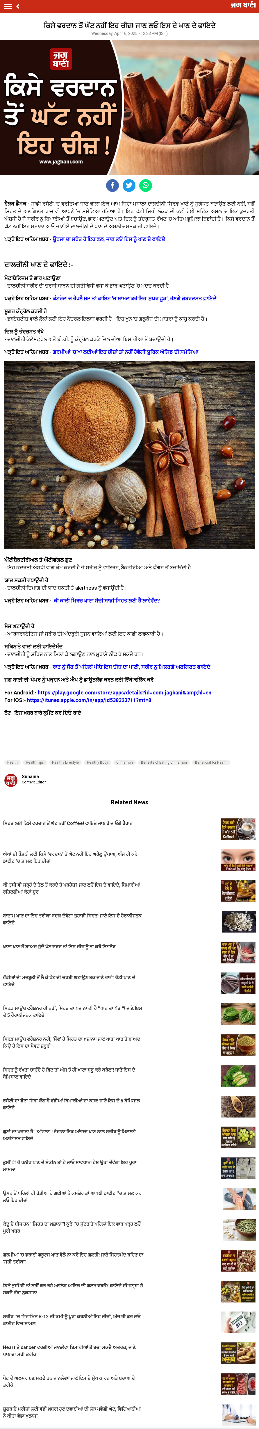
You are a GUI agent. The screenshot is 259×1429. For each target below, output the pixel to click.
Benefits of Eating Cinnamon (164, 762)
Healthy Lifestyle (65, 762)
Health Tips (35, 762)
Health (12, 762)
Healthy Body (97, 762)
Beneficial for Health (211, 762)
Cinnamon (124, 762)
